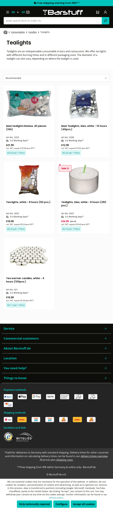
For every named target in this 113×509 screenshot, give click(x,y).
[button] (56, 328)
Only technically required (34, 504)
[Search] (105, 20)
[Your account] (105, 12)
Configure (61, 504)
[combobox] (53, 20)
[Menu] (7, 12)
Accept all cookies (84, 504)
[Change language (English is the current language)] (16, 12)
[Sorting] (56, 78)
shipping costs (64, 459)
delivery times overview (94, 456)
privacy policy (56, 497)
